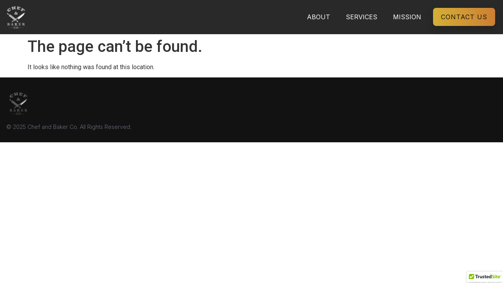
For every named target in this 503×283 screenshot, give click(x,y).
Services (361, 17)
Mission (407, 17)
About (318, 17)
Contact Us (464, 17)
